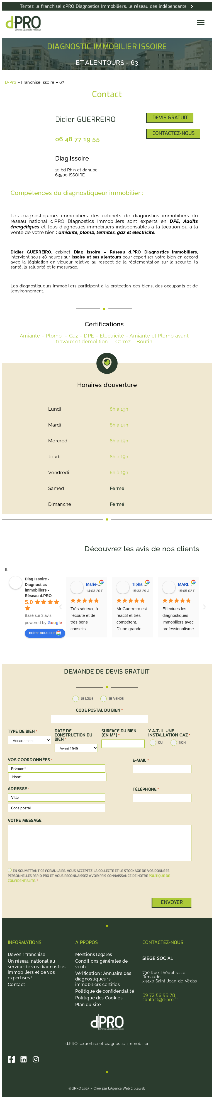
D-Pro (10, 82)
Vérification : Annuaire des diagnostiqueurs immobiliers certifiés (103, 979)
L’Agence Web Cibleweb (126, 1088)
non (182, 743)
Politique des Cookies (99, 998)
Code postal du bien (99, 710)
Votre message (25, 821)
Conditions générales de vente (101, 963)
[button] (200, 22)
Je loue (87, 699)
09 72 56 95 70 (158, 995)
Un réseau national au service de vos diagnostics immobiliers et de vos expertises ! (36, 969)
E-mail (141, 760)
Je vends (116, 699)
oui (160, 743)
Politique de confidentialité (104, 991)
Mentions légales (93, 954)
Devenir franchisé (26, 954)
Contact (16, 984)
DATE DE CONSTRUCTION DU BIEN (74, 735)
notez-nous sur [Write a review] (45, 632)
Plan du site (88, 1004)
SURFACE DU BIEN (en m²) (119, 733)
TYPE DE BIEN (23, 732)
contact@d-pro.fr (160, 999)
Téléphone (146, 789)
